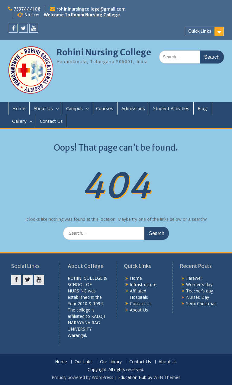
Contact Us (51, 121)
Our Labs (83, 362)
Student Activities (171, 108)
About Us (43, 108)
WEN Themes (166, 377)
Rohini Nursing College (103, 52)
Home (18, 108)
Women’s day (199, 284)
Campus (74, 108)
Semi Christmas (201, 303)
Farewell (194, 278)
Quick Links (199, 31)
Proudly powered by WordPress (82, 377)
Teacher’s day (199, 291)
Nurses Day (197, 297)
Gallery (19, 121)
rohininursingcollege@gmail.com (91, 9)
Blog (202, 108)
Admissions (133, 108)
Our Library (111, 362)
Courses (104, 108)
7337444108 (27, 9)
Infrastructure (143, 284)
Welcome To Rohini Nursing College (82, 15)
